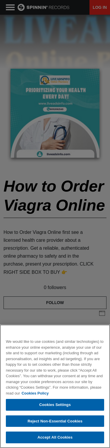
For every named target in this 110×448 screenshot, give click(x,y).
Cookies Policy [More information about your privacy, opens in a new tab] (34, 393)
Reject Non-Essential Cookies (55, 421)
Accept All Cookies (55, 437)
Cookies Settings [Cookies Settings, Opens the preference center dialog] (55, 404)
